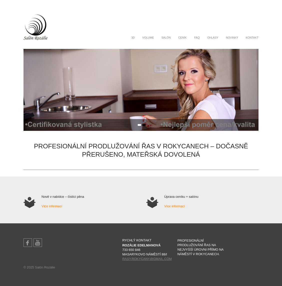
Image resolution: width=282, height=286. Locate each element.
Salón (166, 37)
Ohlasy (212, 37)
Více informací (52, 206)
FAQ (197, 37)
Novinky (232, 37)
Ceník (182, 37)
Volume (148, 37)
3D (133, 37)
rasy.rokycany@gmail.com (147, 259)
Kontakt (252, 37)
